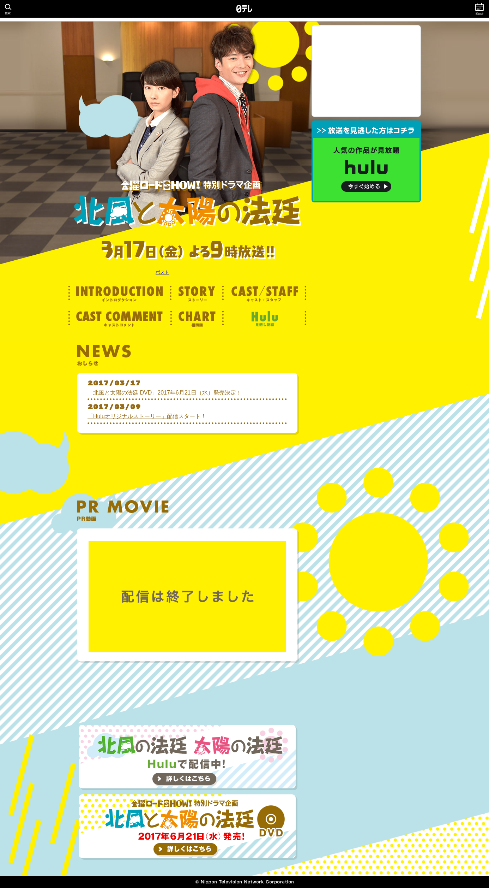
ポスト (162, 272)
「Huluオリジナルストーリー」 (127, 416)
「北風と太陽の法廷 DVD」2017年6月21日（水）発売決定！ (164, 393)
